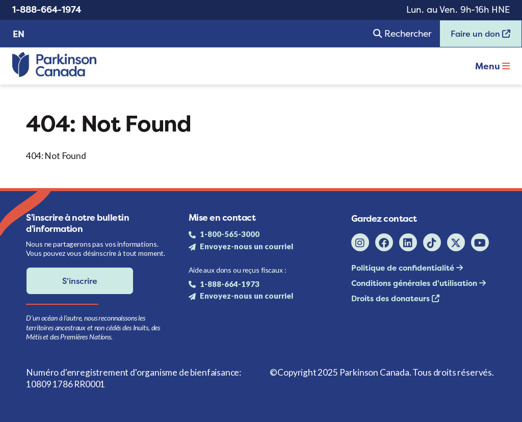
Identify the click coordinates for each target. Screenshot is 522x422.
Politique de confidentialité (403, 267)
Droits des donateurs (391, 298)
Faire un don (475, 37)
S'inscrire (79, 280)
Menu (492, 66)
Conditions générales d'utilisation (415, 283)
